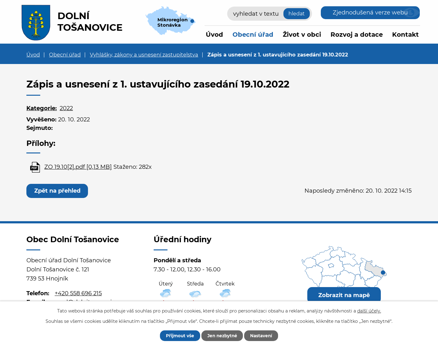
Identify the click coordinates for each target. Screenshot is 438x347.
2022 (66, 108)
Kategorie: (41, 108)
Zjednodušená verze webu (370, 12)
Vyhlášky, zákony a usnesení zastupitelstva (144, 54)
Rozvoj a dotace (357, 34)
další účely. (369, 310)
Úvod (214, 34)
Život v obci (302, 34)
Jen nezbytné (222, 335)
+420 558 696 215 (78, 293)
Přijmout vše (177, 335)
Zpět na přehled (58, 190)
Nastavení (263, 335)
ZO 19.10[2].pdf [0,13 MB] (78, 166)
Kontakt (405, 34)
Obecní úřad (253, 34)
